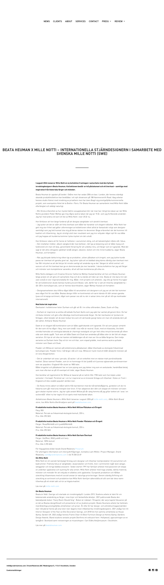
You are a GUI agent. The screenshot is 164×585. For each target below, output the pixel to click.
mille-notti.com (100, 399)
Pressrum (79, 449)
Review (116, 32)
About (66, 32)
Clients (55, 32)
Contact (91, 32)
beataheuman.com (83, 402)
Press (103, 32)
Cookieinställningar (14, 570)
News (44, 32)
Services (78, 32)
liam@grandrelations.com (56, 455)
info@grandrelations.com (16, 566)
